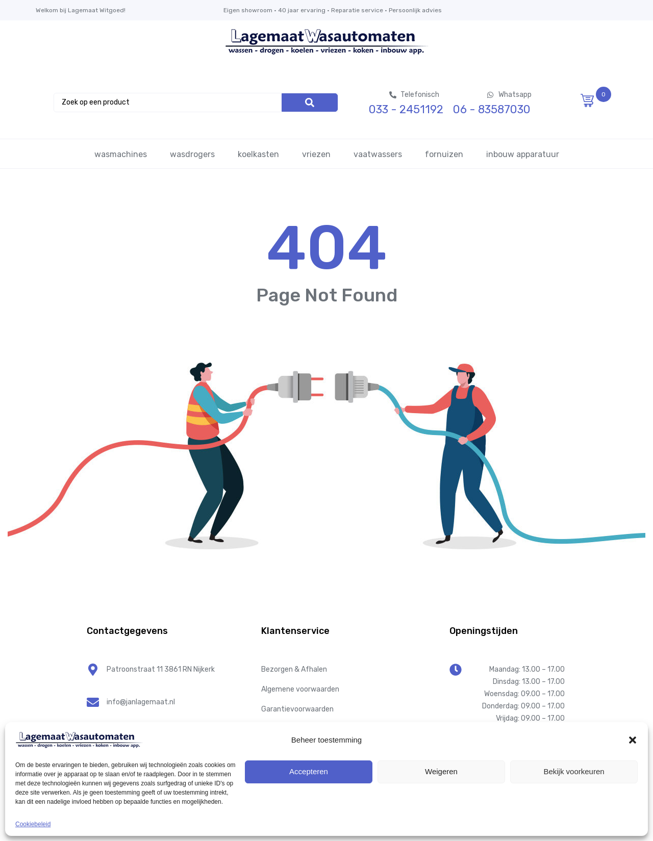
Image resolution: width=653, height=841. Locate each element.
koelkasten (258, 154)
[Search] (310, 102)
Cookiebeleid (33, 824)
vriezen (316, 154)
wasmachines (120, 154)
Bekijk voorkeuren (573, 771)
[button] (632, 740)
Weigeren (441, 771)
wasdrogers (192, 154)
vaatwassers (378, 154)
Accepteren (308, 771)
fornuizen (444, 154)
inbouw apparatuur (522, 154)
